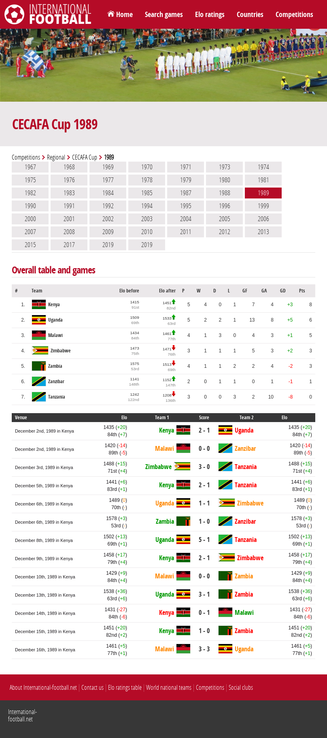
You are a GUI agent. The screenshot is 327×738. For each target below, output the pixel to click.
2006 (263, 219)
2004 (185, 219)
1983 (69, 193)
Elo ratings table (125, 687)
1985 (147, 193)
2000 (30, 219)
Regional (56, 157)
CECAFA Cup (84, 157)
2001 (69, 219)
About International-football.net (43, 687)
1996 (224, 206)
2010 (147, 232)
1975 (30, 180)
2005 (224, 219)
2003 (147, 219)
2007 (30, 232)
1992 (108, 206)
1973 (224, 167)
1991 (69, 206)
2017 (69, 245)
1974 (263, 167)
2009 (108, 232)
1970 (147, 167)
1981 (263, 180)
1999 (263, 206)
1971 (185, 167)
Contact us (92, 687)
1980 (224, 180)
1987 (185, 193)
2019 (108, 245)
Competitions (294, 14)
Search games (164, 14)
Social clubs (241, 687)
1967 (30, 167)
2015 (30, 245)
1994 (147, 206)
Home (124, 14)
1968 (69, 167)
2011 (185, 232)
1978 (147, 180)
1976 (69, 180)
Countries (250, 14)
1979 (185, 180)
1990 (30, 206)
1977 (108, 180)
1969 (108, 167)
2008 (69, 232)
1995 (185, 206)
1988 (224, 193)
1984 (108, 193)
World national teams (168, 687)
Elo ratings (210, 14)
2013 (263, 232)
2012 (224, 232)
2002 (108, 219)
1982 (30, 193)
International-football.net (22, 715)
